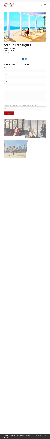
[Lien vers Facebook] (38, 435)
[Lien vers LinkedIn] (45, 435)
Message (6, 88)
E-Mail (5, 74)
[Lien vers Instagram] (36, 435)
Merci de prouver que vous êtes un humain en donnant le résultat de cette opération (22, 105)
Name (5, 67)
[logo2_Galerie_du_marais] (21, 5)
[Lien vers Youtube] (41, 435)
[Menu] (44, 5)
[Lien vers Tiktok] (43, 435)
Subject (6, 81)
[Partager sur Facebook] (23, 59)
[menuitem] (40, 5)
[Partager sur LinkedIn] (26, 59)
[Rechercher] (40, 5)
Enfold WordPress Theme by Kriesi (23, 435)
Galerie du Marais (12, 435)
